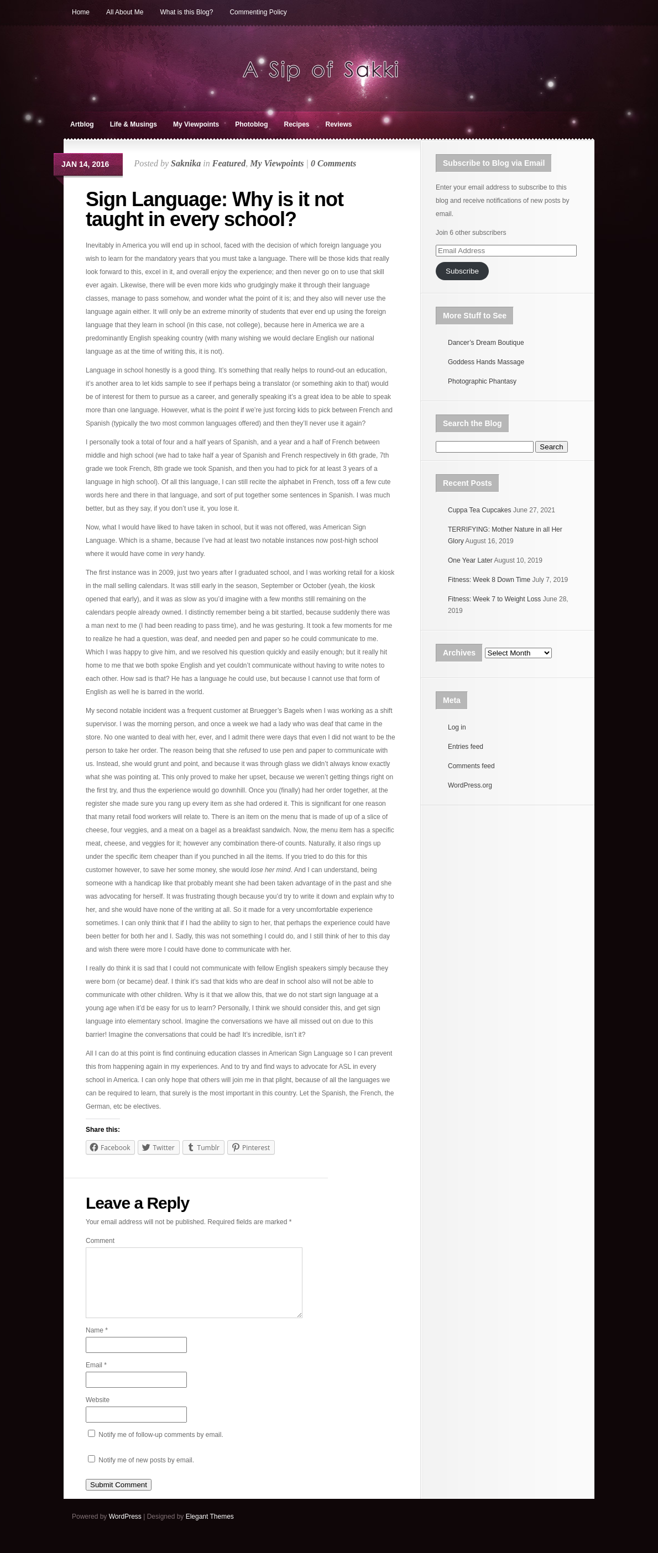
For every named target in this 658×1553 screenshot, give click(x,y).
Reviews (339, 124)
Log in (457, 727)
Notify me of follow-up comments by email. (160, 1448)
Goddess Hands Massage (486, 362)
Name (97, 1343)
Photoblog (251, 124)
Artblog (82, 124)
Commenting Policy (257, 12)
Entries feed (465, 747)
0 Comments (333, 163)
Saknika (186, 163)
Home (81, 12)
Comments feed (471, 766)
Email (96, 1378)
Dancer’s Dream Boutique (486, 343)
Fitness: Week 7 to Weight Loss (494, 599)
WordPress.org (470, 785)
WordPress (125, 1530)
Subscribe (462, 271)
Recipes (296, 124)
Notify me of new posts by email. (146, 1473)
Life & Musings (133, 124)
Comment (100, 1241)
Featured (229, 163)
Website (97, 1413)
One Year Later (470, 560)
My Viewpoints (196, 124)
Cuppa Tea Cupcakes (479, 510)
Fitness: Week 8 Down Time (489, 580)
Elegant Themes (210, 1530)
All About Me (124, 12)
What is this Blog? (186, 12)
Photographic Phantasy (482, 381)
